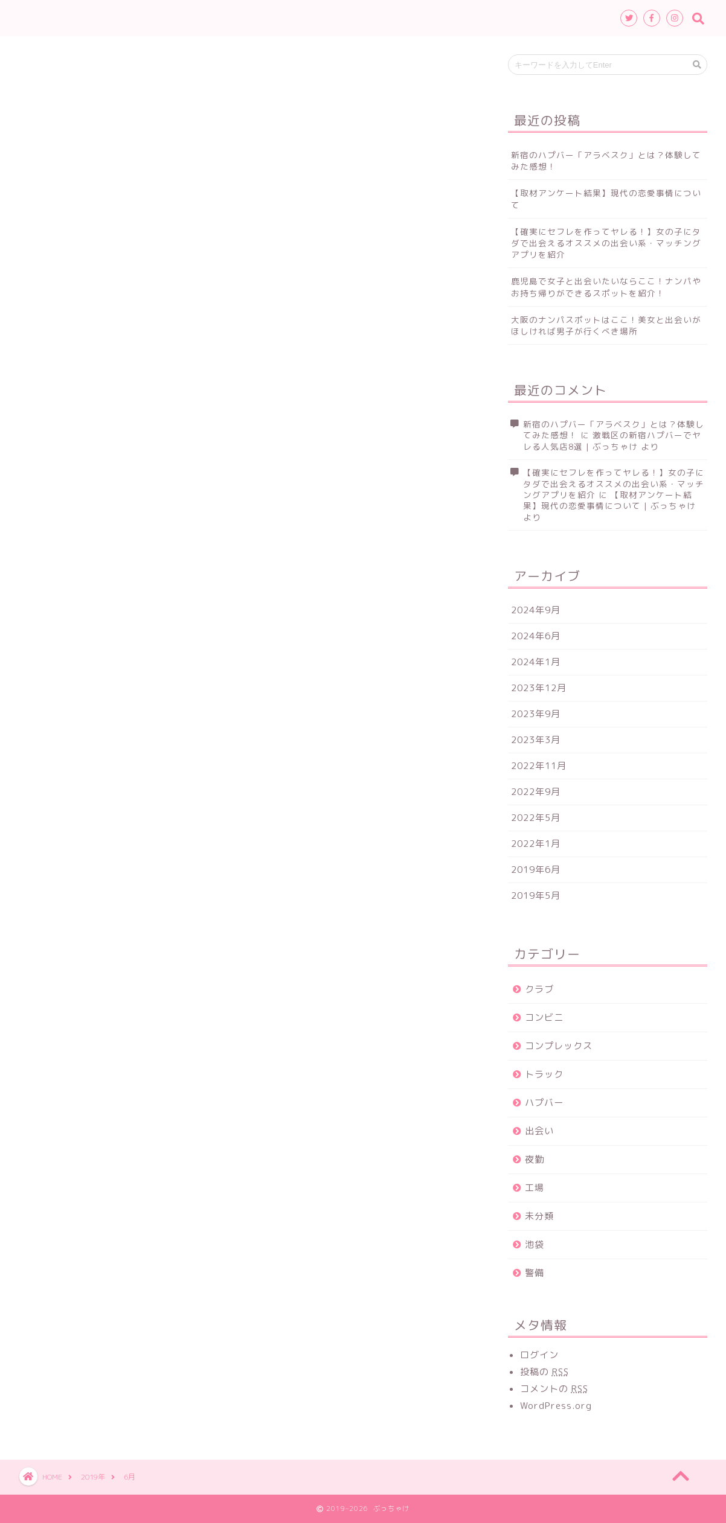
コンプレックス (559, 1045)
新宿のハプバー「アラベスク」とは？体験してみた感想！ (606, 160)
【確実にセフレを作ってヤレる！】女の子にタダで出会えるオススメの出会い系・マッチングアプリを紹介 (606, 243)
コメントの (554, 1388)
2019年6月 (536, 869)
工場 (534, 1187)
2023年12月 (539, 688)
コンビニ (544, 1017)
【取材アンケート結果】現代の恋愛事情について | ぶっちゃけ (609, 500)
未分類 (539, 1216)
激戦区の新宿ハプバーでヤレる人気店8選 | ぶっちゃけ (612, 440)
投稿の (544, 1371)
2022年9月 (536, 791)
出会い (539, 1131)
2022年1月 (536, 843)
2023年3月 (536, 739)
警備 (534, 1272)
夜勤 (534, 1159)
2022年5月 (536, 817)
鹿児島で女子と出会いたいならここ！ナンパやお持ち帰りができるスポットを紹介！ (606, 286)
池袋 (534, 1244)
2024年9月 (536, 610)
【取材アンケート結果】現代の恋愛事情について (606, 198)
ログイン (539, 1355)
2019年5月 (536, 895)
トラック (544, 1074)
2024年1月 (536, 662)
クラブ (539, 989)
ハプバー (544, 1102)
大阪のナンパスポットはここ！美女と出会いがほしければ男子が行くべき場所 (606, 325)
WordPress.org (556, 1405)
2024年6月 (536, 636)
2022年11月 (539, 765)
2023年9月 (536, 713)
